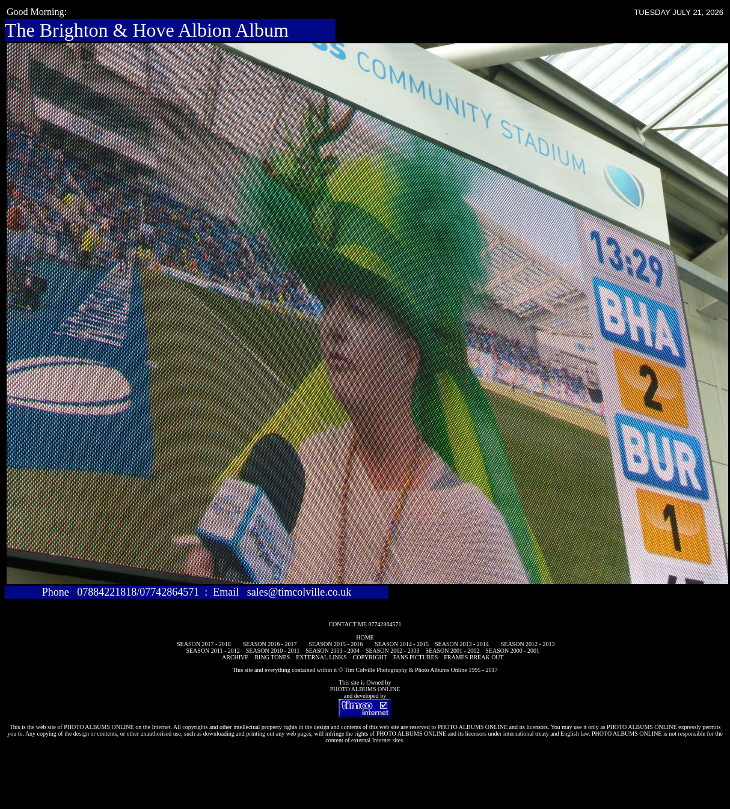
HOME (364, 637)
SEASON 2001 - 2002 (453, 650)
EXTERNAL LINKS (321, 657)
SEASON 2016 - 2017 (270, 644)
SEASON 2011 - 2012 (212, 650)
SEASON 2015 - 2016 (336, 644)
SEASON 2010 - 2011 (272, 650)
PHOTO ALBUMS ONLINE (365, 689)
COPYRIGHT (370, 657)
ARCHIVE (235, 657)
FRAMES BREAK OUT (473, 657)
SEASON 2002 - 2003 (393, 650)
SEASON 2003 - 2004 (332, 650)
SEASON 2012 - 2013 (528, 644)
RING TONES (272, 657)
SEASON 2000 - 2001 (512, 650)
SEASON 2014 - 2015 (402, 644)
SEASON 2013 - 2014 (462, 644)
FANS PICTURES (415, 657)
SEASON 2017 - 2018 (204, 644)
